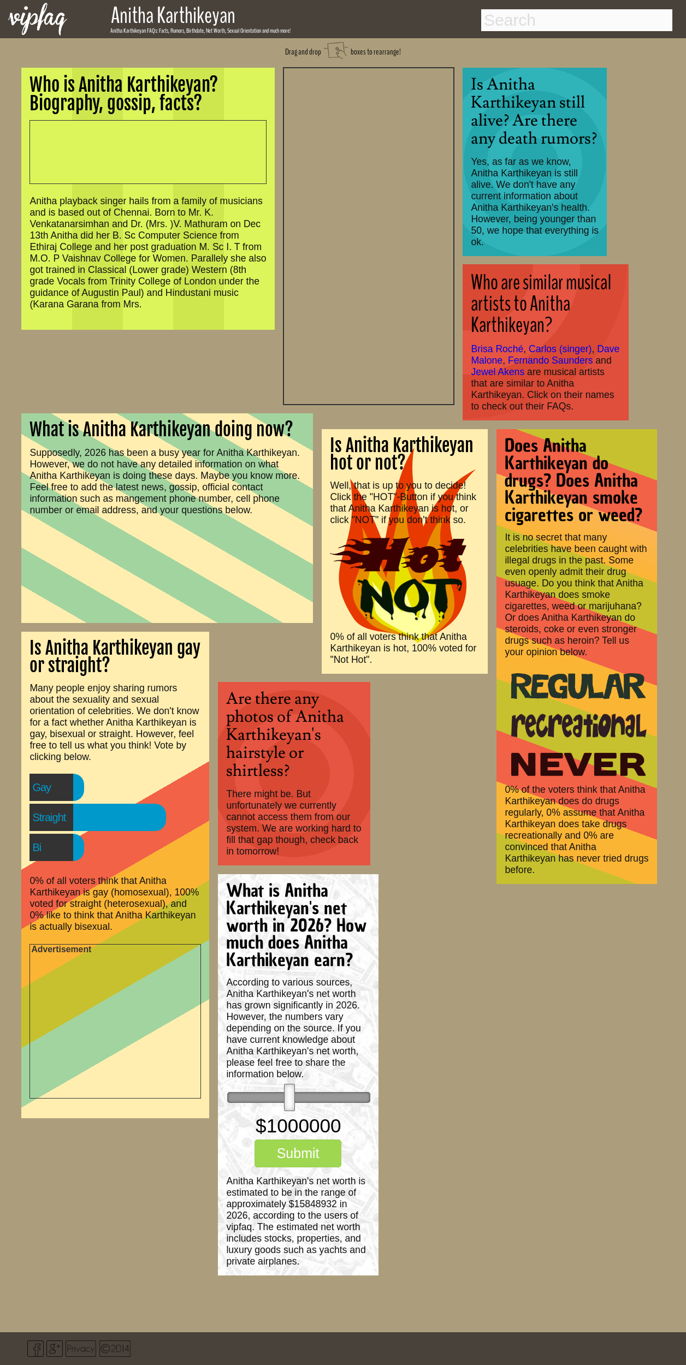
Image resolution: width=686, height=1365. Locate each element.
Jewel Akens (497, 371)
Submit (298, 1153)
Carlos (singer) (560, 348)
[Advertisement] (369, 235)
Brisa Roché (497, 348)
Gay (41, 787)
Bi (36, 847)
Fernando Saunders (550, 360)
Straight (49, 817)
